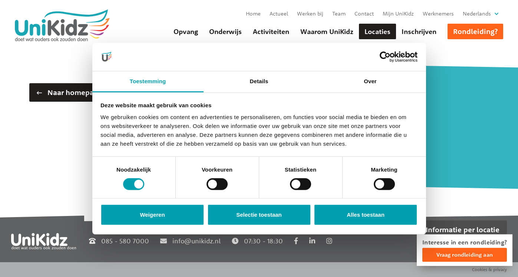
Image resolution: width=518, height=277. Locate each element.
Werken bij (310, 13)
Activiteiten (271, 31)
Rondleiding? (475, 31)
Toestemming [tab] (148, 81)
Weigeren (152, 215)
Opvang (186, 31)
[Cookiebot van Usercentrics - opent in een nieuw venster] (385, 57)
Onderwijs (225, 31)
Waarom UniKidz (326, 31)
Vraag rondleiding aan (464, 254)
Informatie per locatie (462, 229)
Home (253, 13)
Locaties (377, 31)
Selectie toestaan (259, 215)
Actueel (279, 13)
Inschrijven (419, 31)
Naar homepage (69, 92)
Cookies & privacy (489, 269)
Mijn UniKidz (398, 13)
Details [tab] (259, 81)
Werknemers (438, 13)
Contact (364, 13)
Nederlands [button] (477, 13)
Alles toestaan (366, 215)
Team (339, 13)
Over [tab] (370, 81)
